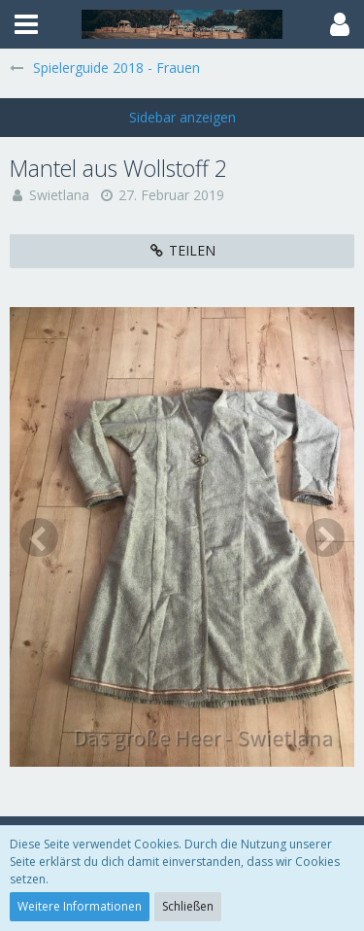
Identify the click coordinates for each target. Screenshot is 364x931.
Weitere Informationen (79, 906)
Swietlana (59, 195)
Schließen (188, 906)
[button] (26, 24)
